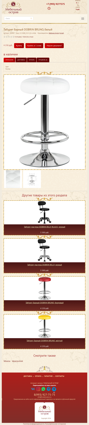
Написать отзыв (28, 37)
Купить (19, 45)
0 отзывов (18, 37)
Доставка (21, 60)
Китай (62, 33)
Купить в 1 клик (34, 45)
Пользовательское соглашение (55, 424)
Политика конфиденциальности (33, 424)
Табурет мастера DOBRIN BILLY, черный (44, 265)
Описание (9, 60)
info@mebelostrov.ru (44, 397)
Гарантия (48, 376)
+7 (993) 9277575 (55, 4)
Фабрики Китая (54, 33)
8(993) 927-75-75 (44, 395)
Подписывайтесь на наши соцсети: (44, 385)
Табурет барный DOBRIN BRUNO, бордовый (45, 303)
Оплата (31, 60)
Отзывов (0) (43, 60)
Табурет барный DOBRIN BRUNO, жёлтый (44, 341)
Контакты (59, 376)
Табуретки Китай (17, 361)
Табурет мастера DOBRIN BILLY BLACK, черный (44, 227)
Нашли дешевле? (54, 45)
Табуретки (7, 361)
